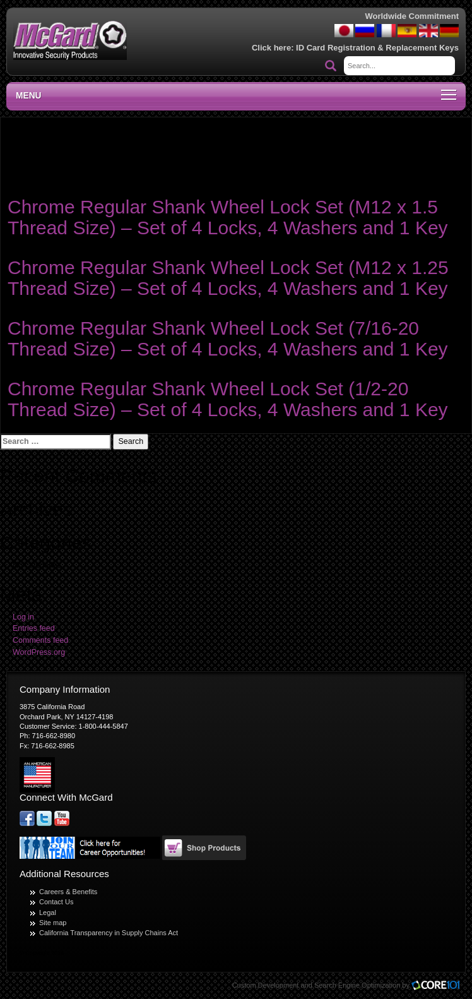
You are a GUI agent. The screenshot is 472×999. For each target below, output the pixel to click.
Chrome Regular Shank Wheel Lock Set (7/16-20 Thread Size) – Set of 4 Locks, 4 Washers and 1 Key (228, 338)
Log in (23, 617)
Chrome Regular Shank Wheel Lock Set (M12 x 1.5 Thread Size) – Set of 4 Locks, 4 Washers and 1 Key (228, 217)
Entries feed (34, 628)
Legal (47, 912)
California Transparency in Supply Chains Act (108, 932)
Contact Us (56, 902)
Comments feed (40, 640)
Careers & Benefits (68, 891)
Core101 (438, 986)
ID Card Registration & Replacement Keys (377, 47)
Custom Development (265, 985)
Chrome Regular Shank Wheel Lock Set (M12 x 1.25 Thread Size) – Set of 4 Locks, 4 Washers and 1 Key (228, 278)
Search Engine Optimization (357, 985)
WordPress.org (39, 652)
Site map (52, 922)
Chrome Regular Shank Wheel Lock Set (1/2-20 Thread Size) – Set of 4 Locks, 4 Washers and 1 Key (228, 399)
